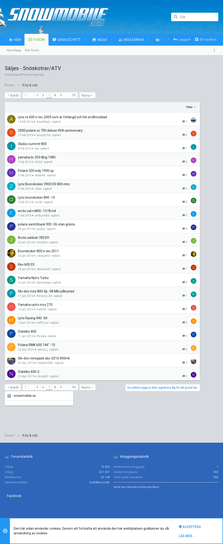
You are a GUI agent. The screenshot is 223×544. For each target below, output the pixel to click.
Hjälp (192, 497)
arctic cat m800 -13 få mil (37, 211)
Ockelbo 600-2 (28, 372)
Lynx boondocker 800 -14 (36, 197)
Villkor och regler (149, 497)
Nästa (85, 95)
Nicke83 (43, 376)
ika (37, 148)
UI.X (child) (13, 497)
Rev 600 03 (26, 264)
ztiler (38, 188)
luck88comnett (99, 451)
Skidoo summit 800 (32, 144)
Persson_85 (44, 296)
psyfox (41, 229)
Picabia (41, 336)
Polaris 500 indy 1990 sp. (36, 171)
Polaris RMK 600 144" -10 (36, 345)
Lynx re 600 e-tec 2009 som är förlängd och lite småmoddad (62, 117)
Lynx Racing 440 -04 (32, 318)
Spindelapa (44, 282)
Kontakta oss (127, 497)
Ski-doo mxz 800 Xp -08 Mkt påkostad (46, 291)
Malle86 (40, 175)
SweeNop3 (43, 121)
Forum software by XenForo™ (43, 511)
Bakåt (14, 95)
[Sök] (194, 17)
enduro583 (42, 215)
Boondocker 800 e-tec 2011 (38, 251)
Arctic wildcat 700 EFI (33, 238)
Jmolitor (42, 242)
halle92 (41, 309)
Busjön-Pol (44, 135)
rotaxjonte (43, 255)
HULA (38, 162)
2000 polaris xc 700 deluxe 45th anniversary (50, 130)
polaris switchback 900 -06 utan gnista (46, 224)
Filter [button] (144, 107)
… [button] (31, 95)
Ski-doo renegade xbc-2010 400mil (44, 358)
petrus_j (43, 349)
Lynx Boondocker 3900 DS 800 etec (44, 184)
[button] (84, 40)
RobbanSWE (45, 363)
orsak (38, 202)
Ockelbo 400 (27, 331)
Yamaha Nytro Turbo (33, 278)
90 (74, 95)
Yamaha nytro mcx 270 (35, 305)
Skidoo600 (43, 269)
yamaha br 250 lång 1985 (37, 157)
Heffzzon (43, 322)
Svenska (34, 497)
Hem (202, 497)
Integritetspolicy (175, 497)
